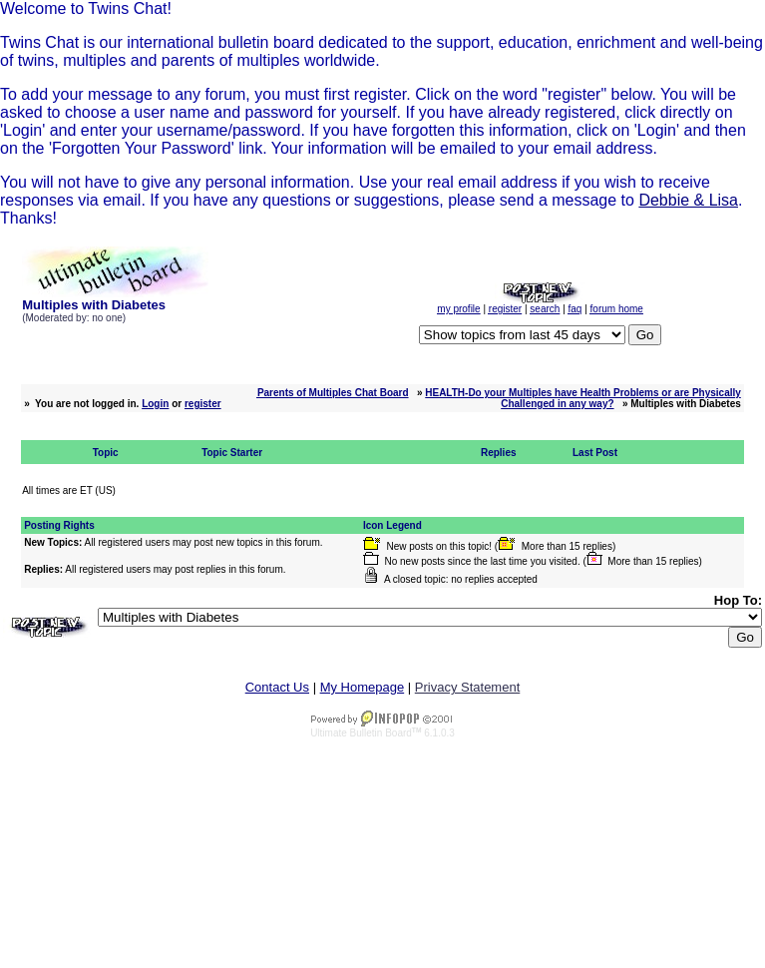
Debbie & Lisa (688, 200)
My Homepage (362, 687)
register (203, 403)
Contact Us (277, 687)
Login (155, 403)
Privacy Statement (468, 687)
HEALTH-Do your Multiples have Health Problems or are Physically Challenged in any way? (583, 398)
